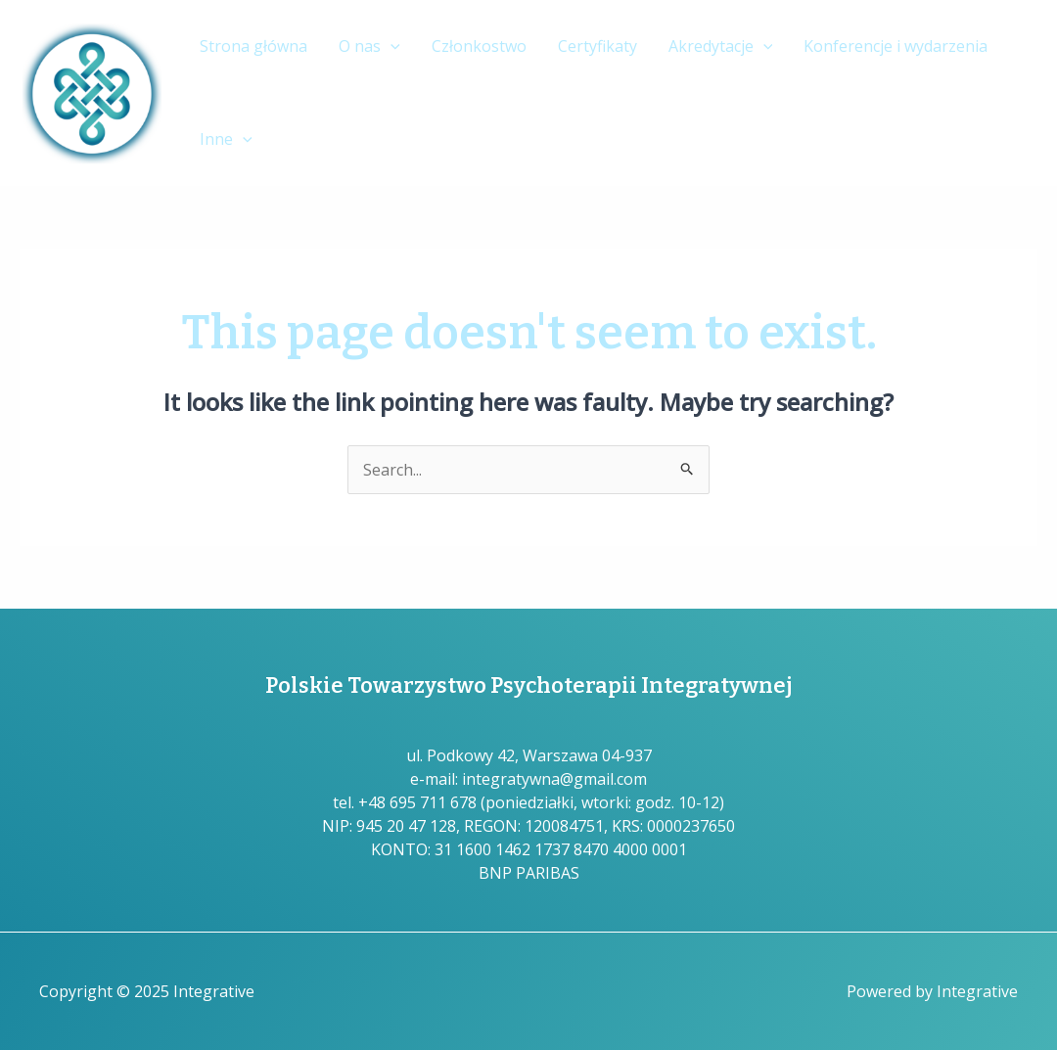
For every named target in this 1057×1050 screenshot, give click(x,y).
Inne (226, 139)
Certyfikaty (597, 46)
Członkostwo (479, 46)
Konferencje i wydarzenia (896, 46)
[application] (390, 46)
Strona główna (253, 46)
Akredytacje (720, 46)
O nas (369, 46)
